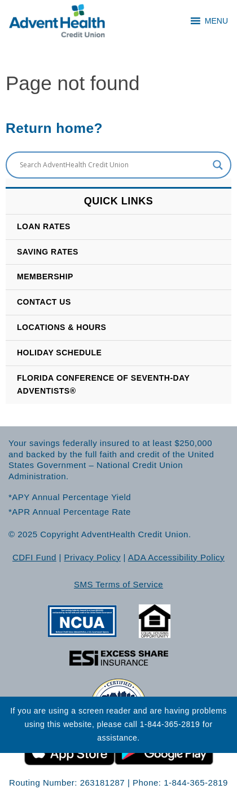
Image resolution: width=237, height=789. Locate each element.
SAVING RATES (47, 251)
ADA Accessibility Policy (176, 557)
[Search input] (113, 165)
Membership (45, 276)
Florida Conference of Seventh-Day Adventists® (103, 384)
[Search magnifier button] (218, 165)
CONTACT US (44, 301)
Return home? (54, 128)
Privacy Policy (92, 557)
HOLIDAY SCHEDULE (59, 352)
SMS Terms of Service (118, 584)
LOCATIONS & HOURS (61, 327)
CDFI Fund (34, 557)
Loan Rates (44, 226)
